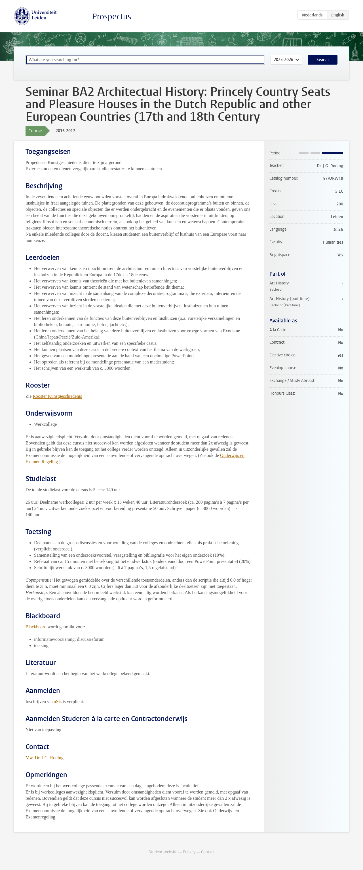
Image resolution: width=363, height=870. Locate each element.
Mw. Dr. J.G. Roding (45, 757)
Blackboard (36, 626)
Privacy (189, 852)
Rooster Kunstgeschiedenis (57, 396)
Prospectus (111, 16)
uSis (58, 701)
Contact (208, 852)
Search (322, 59)
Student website (163, 852)
